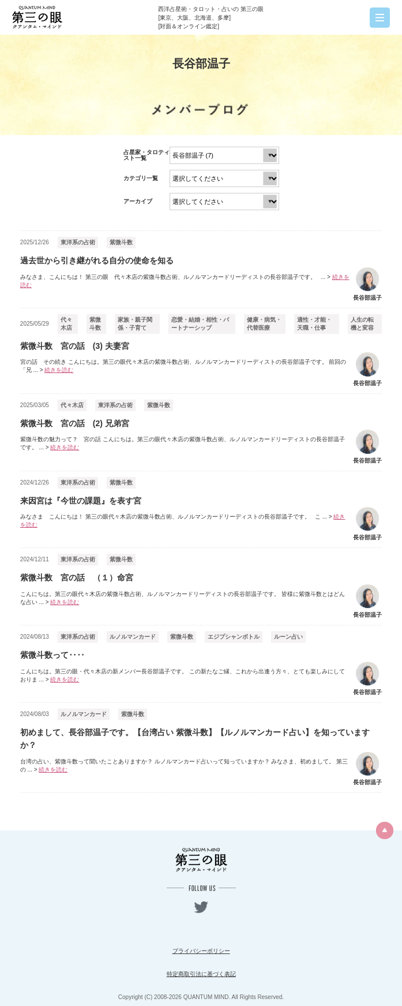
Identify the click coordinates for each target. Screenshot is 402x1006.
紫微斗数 (121, 242)
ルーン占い (288, 637)
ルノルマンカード (133, 637)
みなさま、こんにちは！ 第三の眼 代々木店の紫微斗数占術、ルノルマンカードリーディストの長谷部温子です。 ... (185, 281)
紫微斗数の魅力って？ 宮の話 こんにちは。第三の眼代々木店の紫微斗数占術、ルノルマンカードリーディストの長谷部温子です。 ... (182, 443)
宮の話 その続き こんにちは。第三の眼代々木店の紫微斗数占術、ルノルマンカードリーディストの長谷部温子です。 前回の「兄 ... (183, 366)
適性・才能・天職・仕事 (314, 323)
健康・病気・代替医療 (264, 323)
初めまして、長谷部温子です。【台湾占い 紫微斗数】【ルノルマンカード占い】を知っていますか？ (195, 739)
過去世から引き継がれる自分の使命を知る (97, 260)
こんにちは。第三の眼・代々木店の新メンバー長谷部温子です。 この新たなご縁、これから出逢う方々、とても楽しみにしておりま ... (182, 675)
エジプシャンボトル (234, 637)
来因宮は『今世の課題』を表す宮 (80, 500)
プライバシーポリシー (201, 951)
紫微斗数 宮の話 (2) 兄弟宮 (74, 423)
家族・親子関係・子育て (135, 323)
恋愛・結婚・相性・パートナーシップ (200, 323)
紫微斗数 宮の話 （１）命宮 (76, 577)
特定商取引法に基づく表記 (201, 974)
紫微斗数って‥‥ (52, 655)
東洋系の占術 (78, 242)
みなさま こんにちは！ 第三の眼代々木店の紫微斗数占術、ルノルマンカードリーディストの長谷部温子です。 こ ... (182, 520)
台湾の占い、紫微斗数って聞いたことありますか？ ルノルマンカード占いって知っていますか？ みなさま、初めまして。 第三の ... (184, 765)
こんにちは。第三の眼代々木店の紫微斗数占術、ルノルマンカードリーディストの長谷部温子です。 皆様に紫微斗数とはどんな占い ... (182, 598)
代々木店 (66, 323)
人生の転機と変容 (362, 323)
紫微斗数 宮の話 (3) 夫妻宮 (74, 346)
